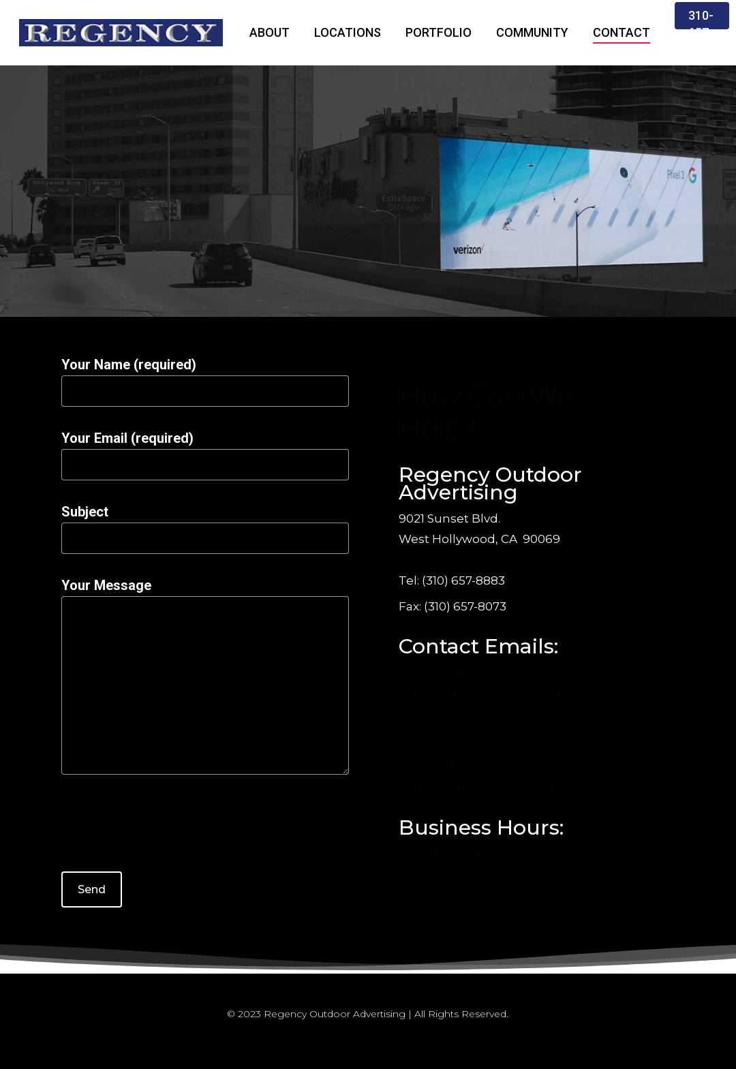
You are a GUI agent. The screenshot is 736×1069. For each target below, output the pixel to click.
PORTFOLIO (438, 32)
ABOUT (269, 32)
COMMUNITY (532, 32)
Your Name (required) (205, 381)
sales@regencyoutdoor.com (483, 740)
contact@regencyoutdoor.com (491, 787)
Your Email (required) (205, 455)
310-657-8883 (702, 32)
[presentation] (165, 831)
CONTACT (621, 32)
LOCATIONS (347, 32)
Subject (205, 528)
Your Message (205, 679)
